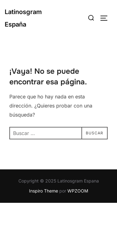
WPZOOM (77, 190)
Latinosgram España (23, 18)
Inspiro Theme (43, 190)
